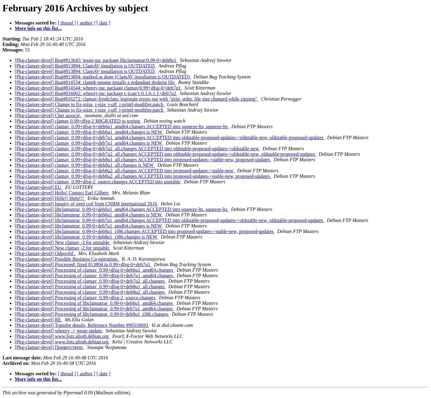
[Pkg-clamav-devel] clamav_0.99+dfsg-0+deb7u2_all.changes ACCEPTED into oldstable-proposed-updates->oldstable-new (137, 148)
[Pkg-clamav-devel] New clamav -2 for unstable (63, 242)
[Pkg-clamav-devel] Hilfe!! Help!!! (50, 198)
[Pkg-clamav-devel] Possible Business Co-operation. (67, 259)
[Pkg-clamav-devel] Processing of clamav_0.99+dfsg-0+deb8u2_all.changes (90, 292)
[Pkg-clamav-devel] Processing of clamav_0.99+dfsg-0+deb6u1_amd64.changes (94, 270)
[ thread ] (67, 22)
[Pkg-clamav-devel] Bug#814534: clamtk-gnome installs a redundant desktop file (95, 82)
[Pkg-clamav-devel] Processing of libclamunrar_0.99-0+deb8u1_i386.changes (92, 314)
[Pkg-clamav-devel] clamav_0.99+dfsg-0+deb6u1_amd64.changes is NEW (89, 132)
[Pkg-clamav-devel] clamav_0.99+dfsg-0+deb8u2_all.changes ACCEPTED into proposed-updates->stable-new (125, 170)
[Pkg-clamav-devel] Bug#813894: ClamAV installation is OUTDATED (85, 65)
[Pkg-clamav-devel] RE (38, 319)
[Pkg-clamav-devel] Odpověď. (45, 253)
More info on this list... (38, 28)
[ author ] (86, 22)
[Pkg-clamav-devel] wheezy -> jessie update (59, 330)
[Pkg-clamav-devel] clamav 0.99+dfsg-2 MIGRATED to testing (78, 121)
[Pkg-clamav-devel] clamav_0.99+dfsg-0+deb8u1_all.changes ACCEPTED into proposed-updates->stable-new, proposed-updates (143, 159)
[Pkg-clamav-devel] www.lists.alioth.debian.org (62, 336)
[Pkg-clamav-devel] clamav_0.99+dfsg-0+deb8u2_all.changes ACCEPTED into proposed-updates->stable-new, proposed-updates (143, 176)
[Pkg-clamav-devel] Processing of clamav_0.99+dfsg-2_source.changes (86, 297)
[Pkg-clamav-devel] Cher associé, (48, 115)
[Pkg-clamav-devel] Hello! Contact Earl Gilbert (62, 192)
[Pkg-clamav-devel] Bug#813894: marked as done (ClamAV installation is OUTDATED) (103, 76)
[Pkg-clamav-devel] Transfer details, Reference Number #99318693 (82, 325)
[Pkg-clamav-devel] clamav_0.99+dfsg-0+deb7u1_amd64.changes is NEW (89, 143)
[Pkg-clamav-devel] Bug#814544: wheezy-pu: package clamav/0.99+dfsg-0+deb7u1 (98, 87)
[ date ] (103, 22)
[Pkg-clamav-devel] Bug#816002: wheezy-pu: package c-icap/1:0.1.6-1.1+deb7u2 (96, 93)
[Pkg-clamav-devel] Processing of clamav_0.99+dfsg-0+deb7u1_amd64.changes (94, 275)
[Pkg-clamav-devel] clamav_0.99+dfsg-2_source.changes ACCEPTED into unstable (98, 181)
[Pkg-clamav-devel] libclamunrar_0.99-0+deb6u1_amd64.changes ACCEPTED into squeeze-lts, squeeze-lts (122, 209)
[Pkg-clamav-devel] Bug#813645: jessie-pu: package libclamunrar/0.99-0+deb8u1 (96, 60)
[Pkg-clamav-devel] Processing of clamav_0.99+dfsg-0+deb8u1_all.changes (90, 286)
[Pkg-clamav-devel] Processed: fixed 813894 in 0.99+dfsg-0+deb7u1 (83, 264)
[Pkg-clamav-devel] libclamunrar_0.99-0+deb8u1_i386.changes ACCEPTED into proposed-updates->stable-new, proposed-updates (145, 231)
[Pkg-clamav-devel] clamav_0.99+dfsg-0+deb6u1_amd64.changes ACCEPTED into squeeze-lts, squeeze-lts (122, 126)
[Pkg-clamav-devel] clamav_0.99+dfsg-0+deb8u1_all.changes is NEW (85, 165)
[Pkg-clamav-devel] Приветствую (49, 347)
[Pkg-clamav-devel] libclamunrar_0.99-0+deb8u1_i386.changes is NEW (86, 236)
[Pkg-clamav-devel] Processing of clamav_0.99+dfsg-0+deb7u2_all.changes (90, 281)
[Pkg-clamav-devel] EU (38, 187)
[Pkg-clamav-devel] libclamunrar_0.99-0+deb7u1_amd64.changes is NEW (89, 225)
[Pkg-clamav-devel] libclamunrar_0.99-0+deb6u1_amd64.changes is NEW (89, 214)
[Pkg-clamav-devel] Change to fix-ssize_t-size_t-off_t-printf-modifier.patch (89, 104)
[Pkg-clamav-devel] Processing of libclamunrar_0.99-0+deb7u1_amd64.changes (94, 308)
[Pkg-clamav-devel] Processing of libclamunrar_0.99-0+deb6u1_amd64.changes (94, 303)
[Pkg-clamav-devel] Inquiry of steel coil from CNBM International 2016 (86, 203)
